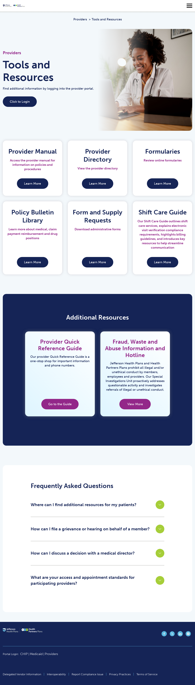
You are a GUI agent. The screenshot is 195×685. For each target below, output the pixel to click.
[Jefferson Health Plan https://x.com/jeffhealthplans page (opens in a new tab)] (172, 635)
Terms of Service (147, 674)
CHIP (24, 654)
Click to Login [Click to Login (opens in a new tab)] (20, 102)
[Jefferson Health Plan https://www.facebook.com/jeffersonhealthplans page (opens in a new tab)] (164, 635)
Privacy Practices (120, 674)
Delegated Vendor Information (22, 674)
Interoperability (56, 674)
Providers (51, 654)
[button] (97, 505)
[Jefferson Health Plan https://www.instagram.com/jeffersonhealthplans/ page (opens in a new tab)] (188, 635)
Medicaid (36, 654)
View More (135, 404)
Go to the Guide (60, 404)
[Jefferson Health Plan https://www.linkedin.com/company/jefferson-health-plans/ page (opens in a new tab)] (180, 635)
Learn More (32, 184)
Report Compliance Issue (87, 674)
